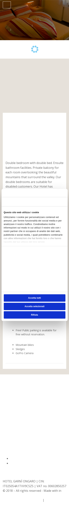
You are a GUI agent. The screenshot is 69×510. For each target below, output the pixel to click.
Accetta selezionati (34, 306)
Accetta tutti (34, 298)
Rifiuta (34, 315)
